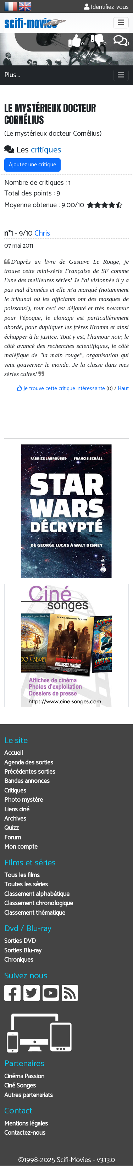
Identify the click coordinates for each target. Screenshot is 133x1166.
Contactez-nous (24, 1133)
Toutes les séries (26, 885)
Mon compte (21, 847)
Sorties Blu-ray (22, 951)
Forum (12, 838)
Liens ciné (16, 810)
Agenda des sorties (28, 763)
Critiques (15, 791)
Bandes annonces (27, 781)
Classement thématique (34, 913)
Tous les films (22, 875)
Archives (15, 819)
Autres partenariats (28, 1095)
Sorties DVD (20, 941)
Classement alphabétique (37, 894)
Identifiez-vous (106, 7)
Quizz (11, 828)
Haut (123, 388)
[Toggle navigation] (121, 22)
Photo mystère (23, 800)
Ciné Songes (20, 1086)
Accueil (13, 753)
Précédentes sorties (29, 772)
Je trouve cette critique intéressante (61, 388)
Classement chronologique (38, 903)
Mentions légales (26, 1124)
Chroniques (18, 960)
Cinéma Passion (24, 1076)
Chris (42, 233)
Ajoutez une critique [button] (32, 165)
